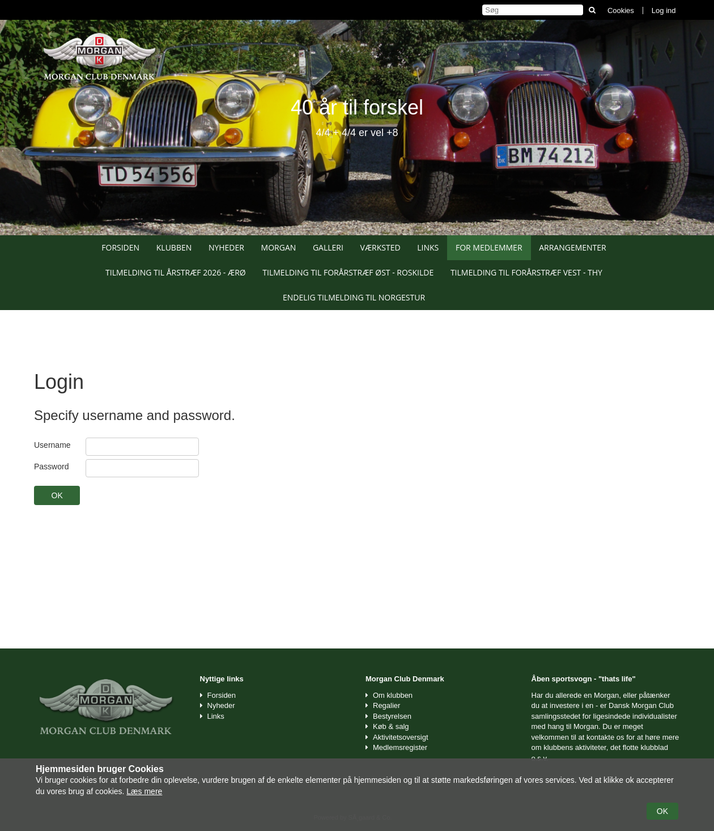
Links (428, 247)
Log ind (664, 10)
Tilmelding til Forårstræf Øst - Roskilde (348, 272)
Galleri (328, 247)
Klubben (174, 247)
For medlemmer (489, 247)
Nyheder (226, 247)
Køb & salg (391, 726)
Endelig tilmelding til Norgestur (354, 297)
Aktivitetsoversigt (400, 737)
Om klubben (393, 695)
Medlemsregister (400, 747)
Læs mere (144, 791)
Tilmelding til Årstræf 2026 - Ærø (175, 272)
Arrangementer (572, 247)
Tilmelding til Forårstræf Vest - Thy (526, 272)
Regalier (386, 705)
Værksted (380, 247)
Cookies (620, 10)
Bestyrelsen (392, 716)
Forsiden (120, 247)
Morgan (278, 247)
